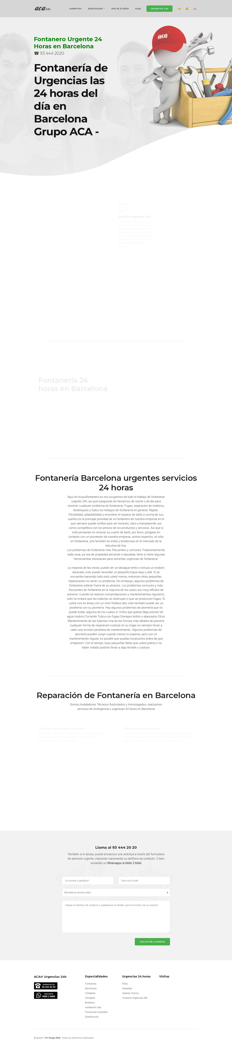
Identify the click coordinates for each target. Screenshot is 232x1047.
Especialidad (95, 9)
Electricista (90, 988)
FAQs (138, 9)
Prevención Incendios (96, 1012)
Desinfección (92, 1017)
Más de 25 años (120, 9)
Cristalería (90, 993)
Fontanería (90, 983)
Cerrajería (90, 998)
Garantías (75, 9)
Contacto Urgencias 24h (134, 998)
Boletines (90, 1002)
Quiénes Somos (130, 993)
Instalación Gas (93, 1007)
